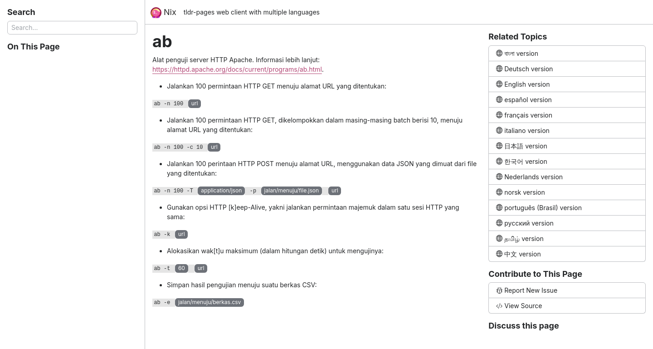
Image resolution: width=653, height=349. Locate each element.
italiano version (523, 130)
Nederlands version (529, 177)
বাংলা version (517, 53)
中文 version (518, 254)
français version (524, 115)
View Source (519, 306)
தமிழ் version (519, 238)
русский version (524, 223)
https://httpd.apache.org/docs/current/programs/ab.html (237, 69)
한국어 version (521, 161)
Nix (163, 12)
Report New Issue (526, 290)
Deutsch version (524, 69)
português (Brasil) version (539, 207)
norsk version (520, 192)
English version (523, 84)
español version (524, 99)
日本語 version (521, 146)
